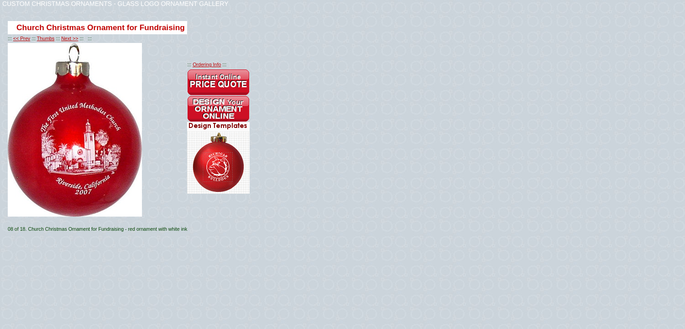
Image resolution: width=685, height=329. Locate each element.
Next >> (69, 38)
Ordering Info (207, 64)
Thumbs (46, 38)
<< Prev (21, 38)
